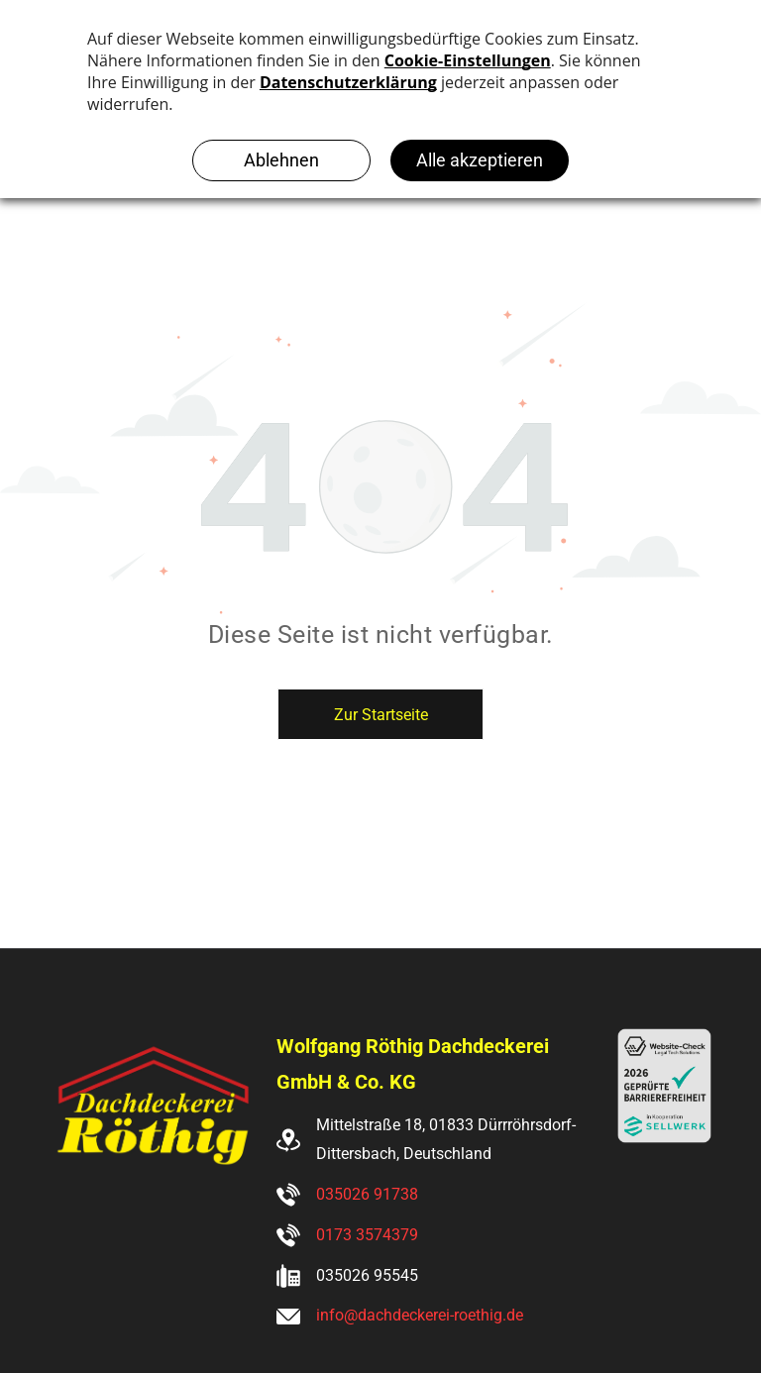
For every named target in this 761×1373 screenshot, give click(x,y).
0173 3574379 (367, 1234)
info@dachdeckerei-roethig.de (419, 1315)
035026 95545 (367, 1275)
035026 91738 (367, 1194)
